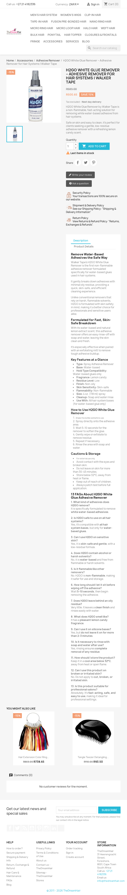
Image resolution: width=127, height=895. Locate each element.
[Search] (103, 48)
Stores (40, 880)
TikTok (61, 828)
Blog (86, 41)
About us (41, 860)
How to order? (14, 848)
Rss (24, 828)
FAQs (9, 880)
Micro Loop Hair (68, 28)
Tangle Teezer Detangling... (93, 757)
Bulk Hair (37, 35)
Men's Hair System (43, 15)
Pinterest (93, 162)
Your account (76, 842)
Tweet (85, 162)
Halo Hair (90, 28)
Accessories (53, 41)
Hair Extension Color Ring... (33, 757)
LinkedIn (53, 828)
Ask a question (79, 183)
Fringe (35, 41)
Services (72, 41)
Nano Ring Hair (100, 21)
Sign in (69, 852)
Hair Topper (73, 35)
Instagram (46, 828)
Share (77, 162)
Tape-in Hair (39, 21)
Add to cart (94, 146)
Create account (75, 857)
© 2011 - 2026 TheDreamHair (64, 890)
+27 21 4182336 (25, 4)
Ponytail (54, 35)
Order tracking (74, 848)
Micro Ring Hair (41, 28)
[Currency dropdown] (74, 4)
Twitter (17, 828)
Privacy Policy (43, 848)
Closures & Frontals (101, 35)
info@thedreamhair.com (111, 880)
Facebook (10, 828)
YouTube (32, 828)
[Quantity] (70, 146)
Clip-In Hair (93, 15)
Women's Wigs (70, 15)
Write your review (80, 175)
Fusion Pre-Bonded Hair (68, 21)
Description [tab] (80, 240)
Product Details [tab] (83, 246)
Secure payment (15, 852)
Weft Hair (108, 28)
